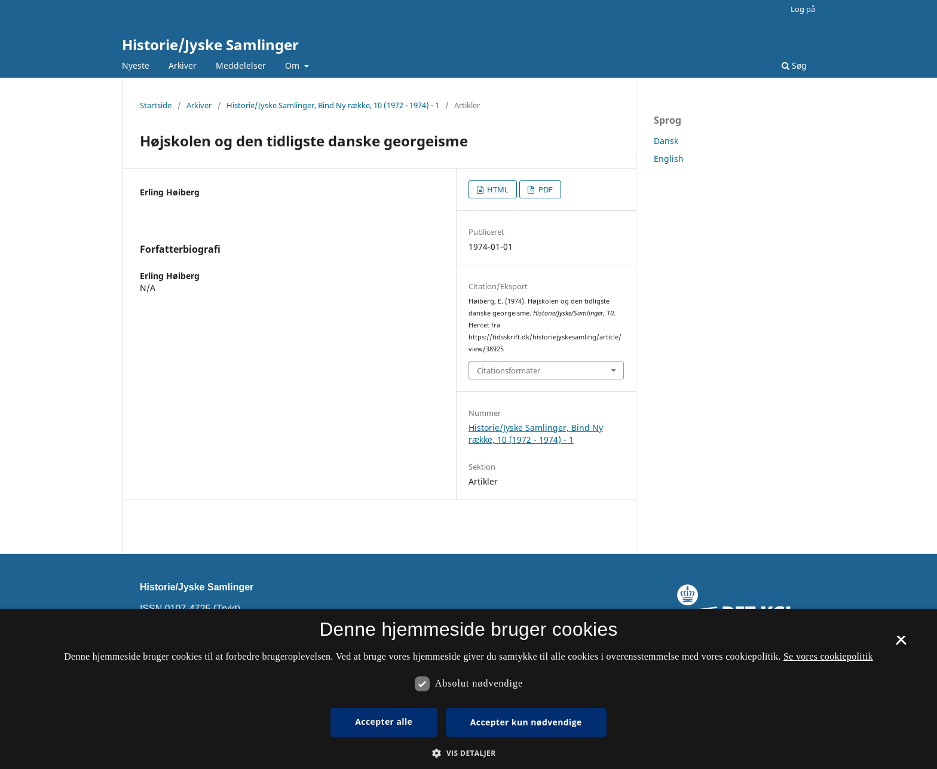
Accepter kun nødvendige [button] (526, 722)
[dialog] (468, 689)
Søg (794, 65)
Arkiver (183, 65)
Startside (156, 105)
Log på (803, 9)
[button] (468, 753)
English (669, 158)
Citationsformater (508, 370)
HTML (497, 189)
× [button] (901, 644)
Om (293, 65)
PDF (545, 189)
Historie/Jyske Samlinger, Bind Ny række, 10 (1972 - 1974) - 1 (332, 105)
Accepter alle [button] (383, 721)
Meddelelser (241, 65)
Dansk (666, 140)
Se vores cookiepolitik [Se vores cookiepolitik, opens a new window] (828, 656)
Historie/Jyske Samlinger (210, 44)
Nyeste (135, 65)
